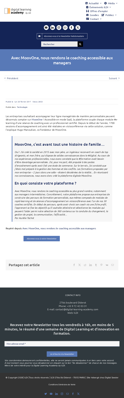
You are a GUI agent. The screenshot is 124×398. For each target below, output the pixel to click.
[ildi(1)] (32, 298)
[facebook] (71, 27)
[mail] (65, 27)
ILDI (76, 312)
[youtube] (46, 27)
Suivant (113, 78)
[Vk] (107, 265)
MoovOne (37, 119)
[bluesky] (45, 394)
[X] (79, 265)
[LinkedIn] (90, 265)
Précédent (12, 78)
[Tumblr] (96, 265)
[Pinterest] (101, 265)
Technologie (22, 107)
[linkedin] (52, 27)
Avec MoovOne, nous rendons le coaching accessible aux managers (59, 228)
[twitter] (77, 27)
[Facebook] (74, 265)
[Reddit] (85, 265)
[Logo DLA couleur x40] (18, 9)
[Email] (112, 265)
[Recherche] (80, 44)
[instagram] (59, 27)
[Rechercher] (59, 44)
